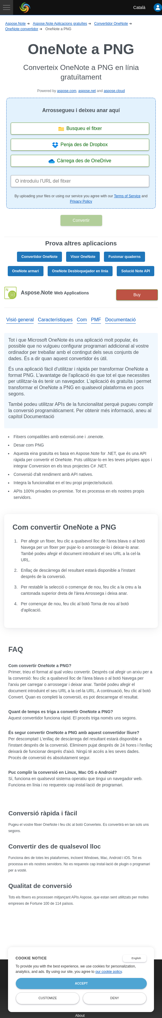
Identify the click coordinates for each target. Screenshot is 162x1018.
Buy (137, 294)
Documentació (120, 319)
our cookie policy (108, 972)
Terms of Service (127, 196)
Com (82, 319)
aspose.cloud (114, 91)
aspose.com (67, 91)
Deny (114, 998)
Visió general (20, 319)
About (80, 1016)
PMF (96, 319)
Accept (81, 983)
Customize (47, 998)
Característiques (55, 319)
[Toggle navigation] (6, 7)
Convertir (81, 220)
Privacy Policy (81, 201)
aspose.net (87, 91)
